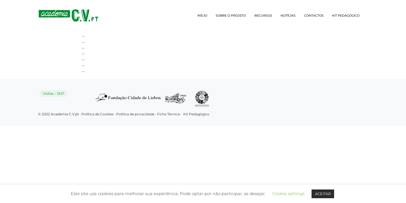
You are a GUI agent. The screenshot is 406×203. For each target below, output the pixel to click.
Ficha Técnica (168, 114)
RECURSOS (263, 15)
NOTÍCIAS (288, 15)
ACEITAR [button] (323, 193)
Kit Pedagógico (196, 114)
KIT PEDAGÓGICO (345, 15)
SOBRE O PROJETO (231, 15)
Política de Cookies (97, 114)
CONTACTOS (314, 15)
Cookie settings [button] (288, 193)
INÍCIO (202, 15)
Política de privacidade (135, 114)
